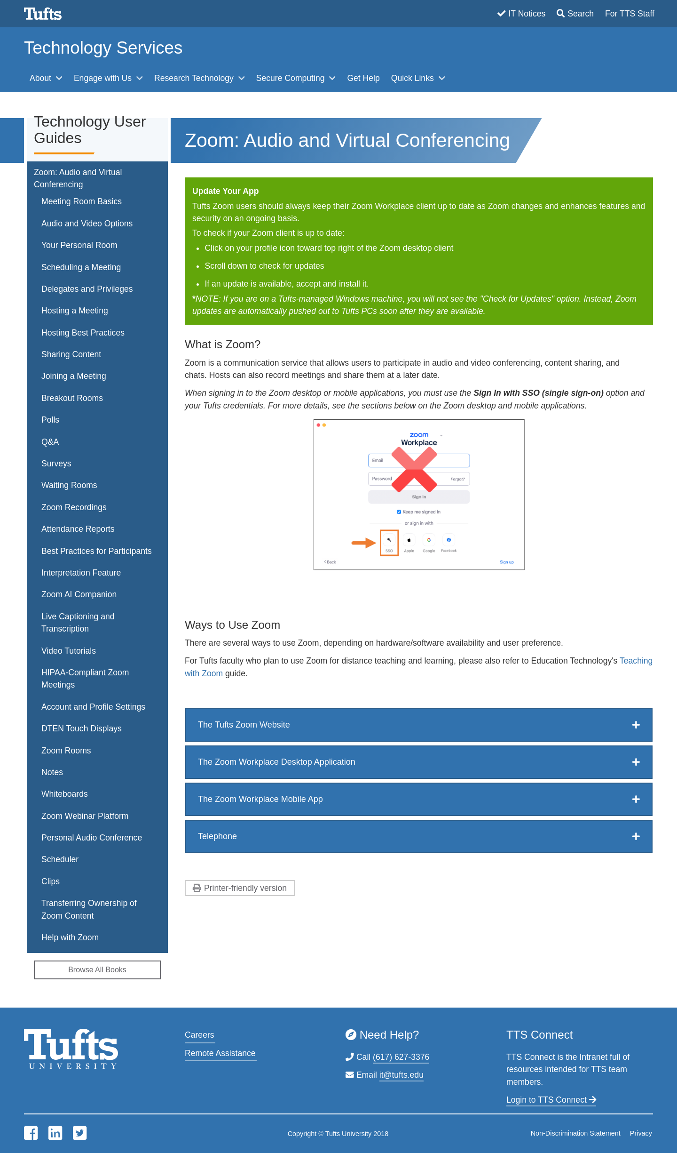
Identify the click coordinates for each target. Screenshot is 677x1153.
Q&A (50, 442)
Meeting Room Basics (81, 201)
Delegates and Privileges (87, 289)
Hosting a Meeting (74, 310)
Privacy (641, 1133)
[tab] (419, 725)
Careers (199, 1035)
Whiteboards (64, 794)
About (42, 78)
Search (580, 13)
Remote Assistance (220, 1053)
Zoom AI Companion (79, 594)
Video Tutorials (68, 651)
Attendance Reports (78, 529)
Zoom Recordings (74, 507)
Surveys (56, 463)
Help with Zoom (70, 937)
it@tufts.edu (401, 1075)
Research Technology (195, 78)
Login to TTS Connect (551, 1100)
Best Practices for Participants (96, 551)
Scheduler (60, 859)
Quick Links (413, 78)
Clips (50, 881)
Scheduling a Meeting (81, 267)
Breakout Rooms (72, 398)
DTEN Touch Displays (81, 728)
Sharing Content (71, 354)
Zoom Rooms (66, 750)
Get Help (363, 78)
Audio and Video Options (87, 223)
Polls (50, 419)
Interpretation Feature (81, 572)
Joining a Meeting (73, 376)
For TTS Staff (629, 13)
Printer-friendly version (245, 888)
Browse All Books (97, 970)
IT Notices (526, 13)
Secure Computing (291, 78)
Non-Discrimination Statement (576, 1133)
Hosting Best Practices (83, 332)
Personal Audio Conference (91, 837)
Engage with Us (104, 78)
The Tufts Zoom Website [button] (244, 724)
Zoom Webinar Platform (84, 816)
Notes (52, 772)
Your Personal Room (79, 245)
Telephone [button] (217, 836)
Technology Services (103, 47)
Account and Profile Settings (93, 707)
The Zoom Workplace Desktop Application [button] (276, 762)
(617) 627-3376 (401, 1057)
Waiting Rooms (69, 485)
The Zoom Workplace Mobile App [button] (260, 799)
